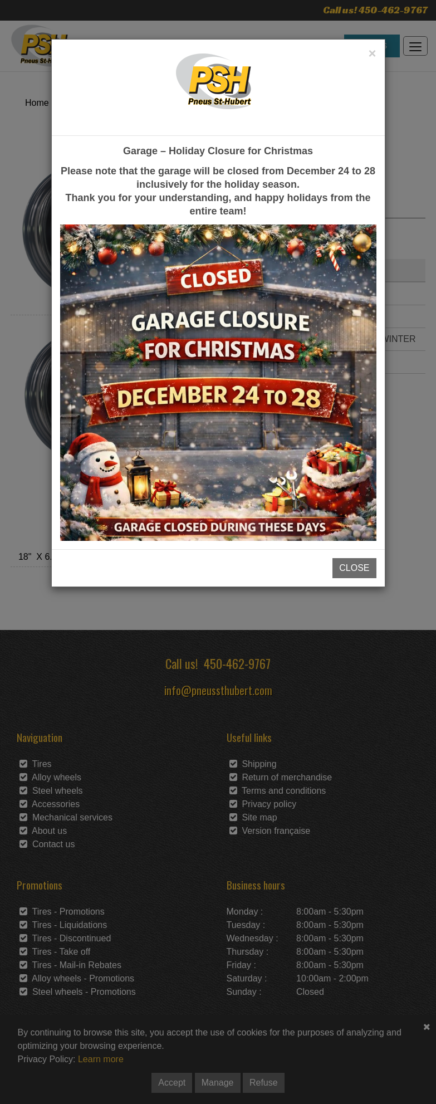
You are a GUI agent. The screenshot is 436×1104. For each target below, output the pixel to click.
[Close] (372, 53)
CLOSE (354, 568)
